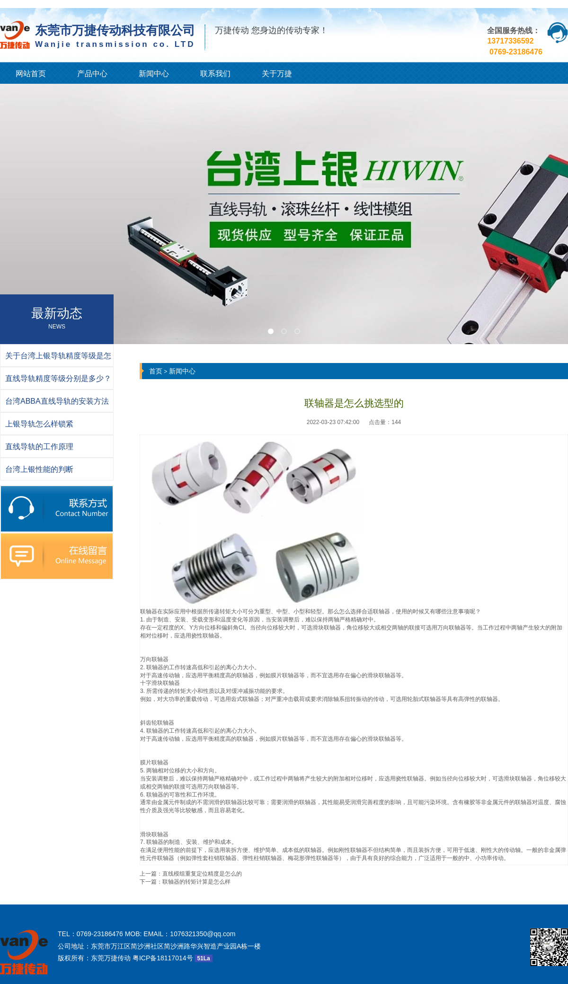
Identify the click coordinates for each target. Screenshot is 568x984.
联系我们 (215, 74)
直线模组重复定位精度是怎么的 (202, 873)
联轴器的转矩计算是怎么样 (196, 881)
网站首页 (31, 74)
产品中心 (92, 74)
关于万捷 (277, 74)
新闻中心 (154, 74)
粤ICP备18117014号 (163, 958)
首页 (155, 371)
